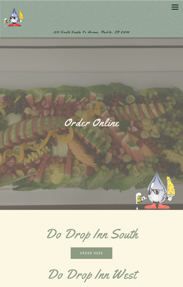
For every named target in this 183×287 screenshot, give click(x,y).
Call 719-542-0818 (91, 269)
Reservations (91, 281)
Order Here (91, 253)
